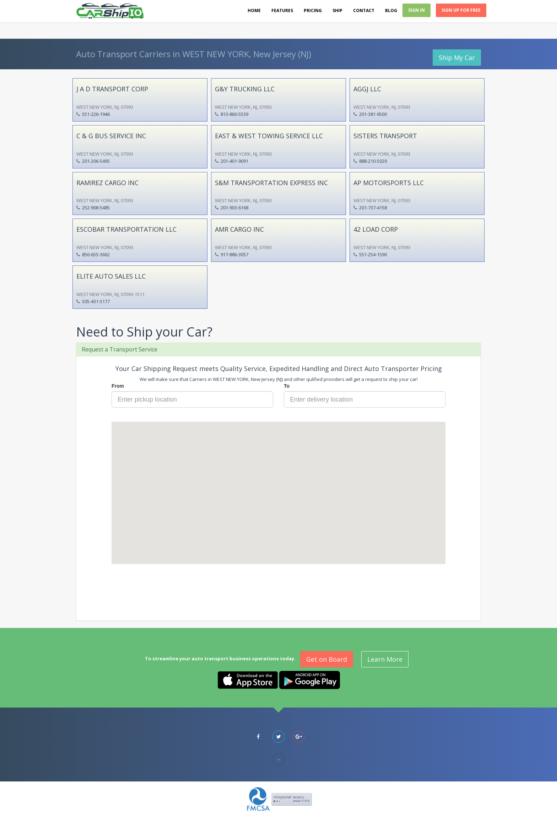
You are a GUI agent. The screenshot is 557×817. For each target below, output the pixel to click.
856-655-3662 (96, 254)
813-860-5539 (234, 114)
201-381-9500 (373, 114)
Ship (337, 10)
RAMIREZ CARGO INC (107, 182)
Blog (391, 10)
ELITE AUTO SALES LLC (111, 276)
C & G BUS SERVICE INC (111, 135)
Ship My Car (457, 57)
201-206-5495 (96, 161)
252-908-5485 (96, 207)
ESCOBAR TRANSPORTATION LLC (126, 229)
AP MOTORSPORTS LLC (388, 182)
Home (254, 10)
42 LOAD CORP (375, 229)
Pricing (313, 10)
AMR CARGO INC (239, 229)
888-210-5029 (373, 161)
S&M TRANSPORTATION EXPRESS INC (271, 182)
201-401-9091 (234, 161)
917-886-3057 (234, 254)
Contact (363, 10)
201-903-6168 (234, 207)
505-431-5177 (96, 301)
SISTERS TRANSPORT (385, 135)
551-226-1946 (96, 114)
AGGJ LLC (367, 89)
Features (282, 10)
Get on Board (326, 659)
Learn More (384, 659)
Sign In (416, 10)
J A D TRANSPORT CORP (112, 89)
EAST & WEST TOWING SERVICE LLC (269, 135)
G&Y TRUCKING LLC (245, 89)
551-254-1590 (373, 254)
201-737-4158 (373, 207)
